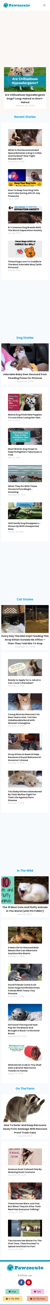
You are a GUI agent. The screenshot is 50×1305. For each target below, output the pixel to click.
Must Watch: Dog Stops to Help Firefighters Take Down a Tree (25, 451)
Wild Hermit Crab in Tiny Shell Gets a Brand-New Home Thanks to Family (24, 1067)
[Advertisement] (25, 39)
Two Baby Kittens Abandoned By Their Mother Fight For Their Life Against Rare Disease (25, 796)
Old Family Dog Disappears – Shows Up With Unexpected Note (24, 526)
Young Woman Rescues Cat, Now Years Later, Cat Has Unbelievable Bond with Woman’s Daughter (24, 719)
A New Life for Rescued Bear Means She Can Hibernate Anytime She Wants (23, 950)
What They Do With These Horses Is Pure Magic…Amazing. (22, 489)
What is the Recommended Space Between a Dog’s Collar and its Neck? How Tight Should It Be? (25, 154)
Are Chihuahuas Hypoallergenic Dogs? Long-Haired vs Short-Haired (25, 98)
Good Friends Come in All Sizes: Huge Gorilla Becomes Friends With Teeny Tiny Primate (24, 989)
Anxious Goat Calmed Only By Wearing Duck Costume (25, 1171)
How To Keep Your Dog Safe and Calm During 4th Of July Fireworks (24, 193)
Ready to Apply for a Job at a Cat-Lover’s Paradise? (24, 682)
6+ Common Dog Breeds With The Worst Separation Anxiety (25, 229)
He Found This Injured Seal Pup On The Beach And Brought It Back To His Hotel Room (23, 1029)
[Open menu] (44, 5)
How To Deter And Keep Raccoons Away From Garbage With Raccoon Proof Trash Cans (25, 1128)
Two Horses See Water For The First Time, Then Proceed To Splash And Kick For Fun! (25, 1243)
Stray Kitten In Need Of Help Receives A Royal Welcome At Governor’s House (24, 757)
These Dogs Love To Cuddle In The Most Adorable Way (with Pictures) (25, 264)
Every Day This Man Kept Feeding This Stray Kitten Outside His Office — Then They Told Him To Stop (25, 639)
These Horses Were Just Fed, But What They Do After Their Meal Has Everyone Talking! (24, 1206)
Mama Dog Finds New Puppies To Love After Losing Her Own (25, 416)
